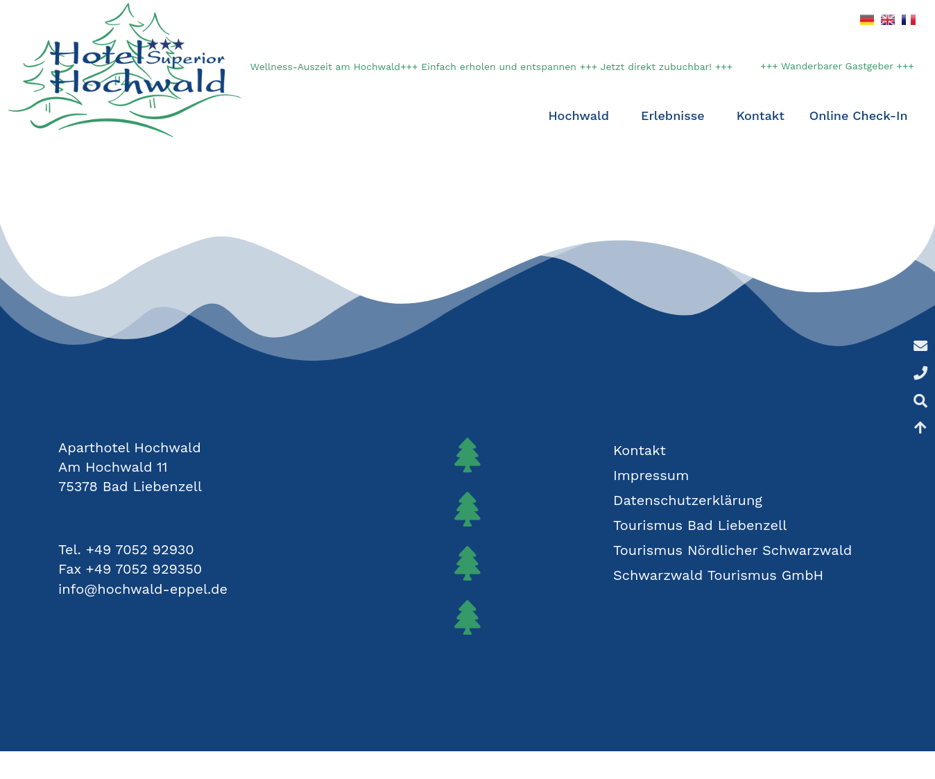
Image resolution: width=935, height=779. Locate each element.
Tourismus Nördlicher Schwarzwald (732, 550)
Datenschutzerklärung (687, 500)
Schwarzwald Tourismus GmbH (718, 575)
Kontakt (760, 115)
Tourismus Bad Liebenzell (700, 525)
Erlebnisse (676, 115)
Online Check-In (858, 115)
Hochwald (581, 115)
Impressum (651, 475)
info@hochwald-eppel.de (143, 589)
